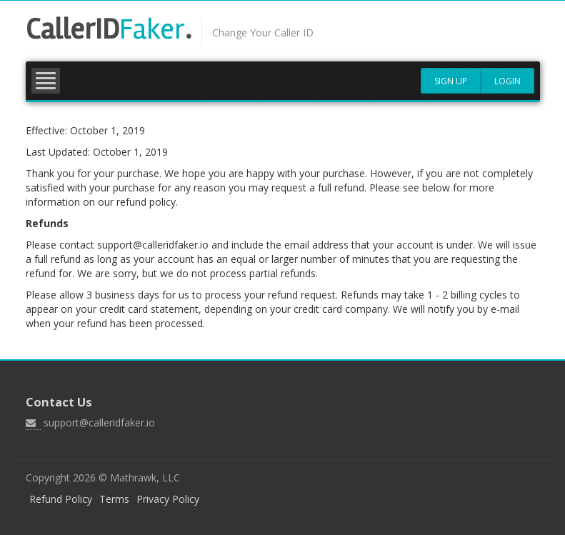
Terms (114, 499)
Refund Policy (60, 499)
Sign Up (450, 81)
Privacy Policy (167, 499)
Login (507, 81)
